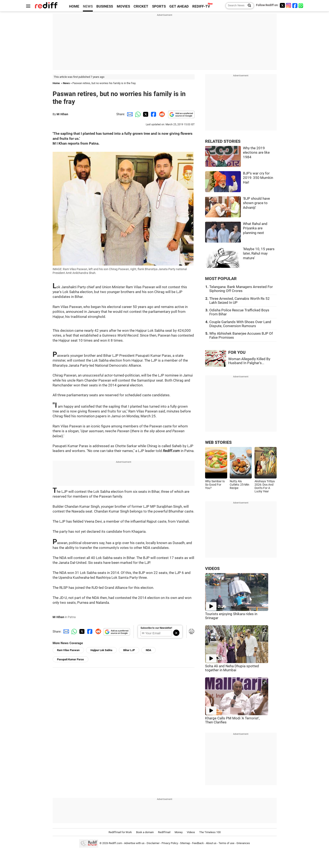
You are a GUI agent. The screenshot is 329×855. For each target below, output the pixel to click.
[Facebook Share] (153, 114)
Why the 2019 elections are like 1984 (256, 152)
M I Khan (62, 114)
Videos (191, 832)
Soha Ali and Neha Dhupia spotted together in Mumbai (232, 668)
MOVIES (123, 6)
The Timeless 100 (210, 832)
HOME (74, 6)
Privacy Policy (170, 843)
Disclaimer (153, 843)
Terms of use (226, 843)
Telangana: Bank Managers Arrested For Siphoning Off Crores (241, 289)
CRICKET (141, 6)
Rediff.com (115, 843)
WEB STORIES (218, 442)
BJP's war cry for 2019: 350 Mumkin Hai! (258, 177)
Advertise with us (134, 843)
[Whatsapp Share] (137, 114)
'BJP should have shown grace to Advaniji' (256, 203)
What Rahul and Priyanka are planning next (255, 228)
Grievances (243, 843)
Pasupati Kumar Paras (70, 659)
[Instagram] (288, 5)
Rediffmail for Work (120, 832)
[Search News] (248, 5)
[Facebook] (295, 5)
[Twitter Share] (145, 114)
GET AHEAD (179, 6)
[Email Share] (129, 114)
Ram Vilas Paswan (68, 650)
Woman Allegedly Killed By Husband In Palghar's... (249, 361)
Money (179, 832)
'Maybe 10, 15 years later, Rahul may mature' (259, 253)
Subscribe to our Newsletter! (156, 627)
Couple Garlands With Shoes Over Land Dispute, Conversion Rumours (240, 324)
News (66, 83)
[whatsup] (301, 5)
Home (56, 83)
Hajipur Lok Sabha (101, 650)
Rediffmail (164, 832)
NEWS (88, 6)
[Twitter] (282, 5)
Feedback (198, 843)
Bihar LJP (129, 650)
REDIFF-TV (201, 6)
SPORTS (159, 6)
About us (211, 843)
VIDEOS (212, 568)
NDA (148, 650)
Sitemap (185, 843)
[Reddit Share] (161, 114)
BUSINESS (104, 6)
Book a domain (145, 832)
